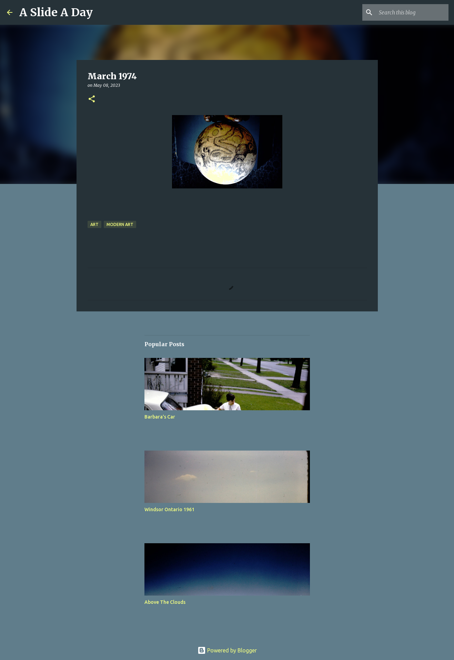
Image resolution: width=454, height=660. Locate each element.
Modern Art (120, 224)
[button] (92, 99)
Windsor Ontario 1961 (169, 509)
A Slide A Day (56, 12)
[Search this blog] (412, 12)
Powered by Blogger (227, 650)
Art (94, 224)
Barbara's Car (159, 417)
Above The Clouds (164, 602)
